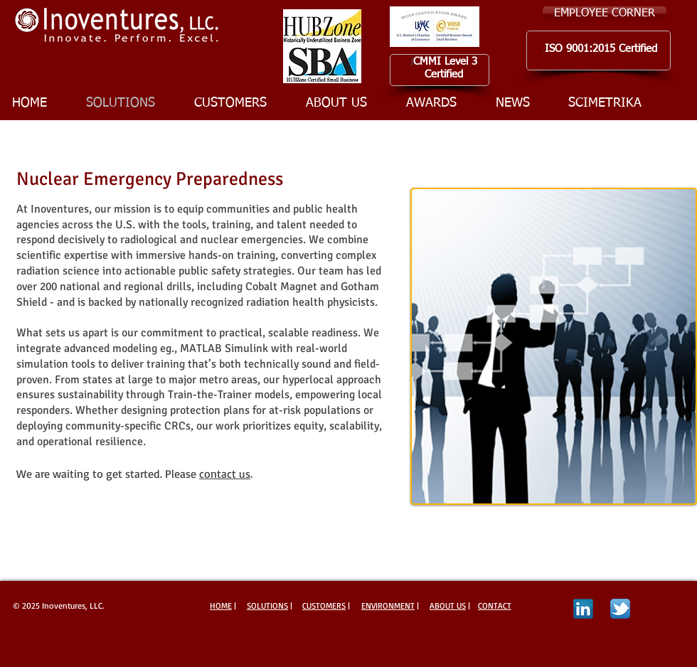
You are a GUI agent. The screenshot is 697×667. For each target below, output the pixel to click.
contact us (224, 473)
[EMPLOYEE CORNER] (604, 13)
